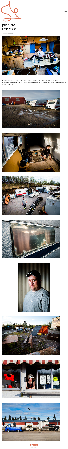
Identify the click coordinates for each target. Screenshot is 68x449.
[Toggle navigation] (65, 11)
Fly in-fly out (9, 29)
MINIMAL (34, 447)
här (14, 84)
